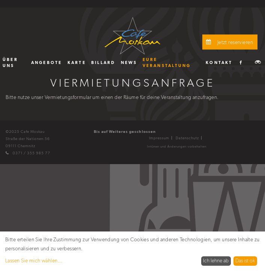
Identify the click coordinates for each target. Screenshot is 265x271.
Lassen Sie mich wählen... (34, 260)
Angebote (46, 62)
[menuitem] (14, 62)
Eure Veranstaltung (167, 62)
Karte (77, 62)
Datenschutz (187, 138)
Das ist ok (245, 260)
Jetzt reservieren (228, 42)
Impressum (159, 138)
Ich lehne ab (216, 260)
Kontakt (219, 62)
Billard (103, 62)
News (129, 62)
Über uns (10, 62)
